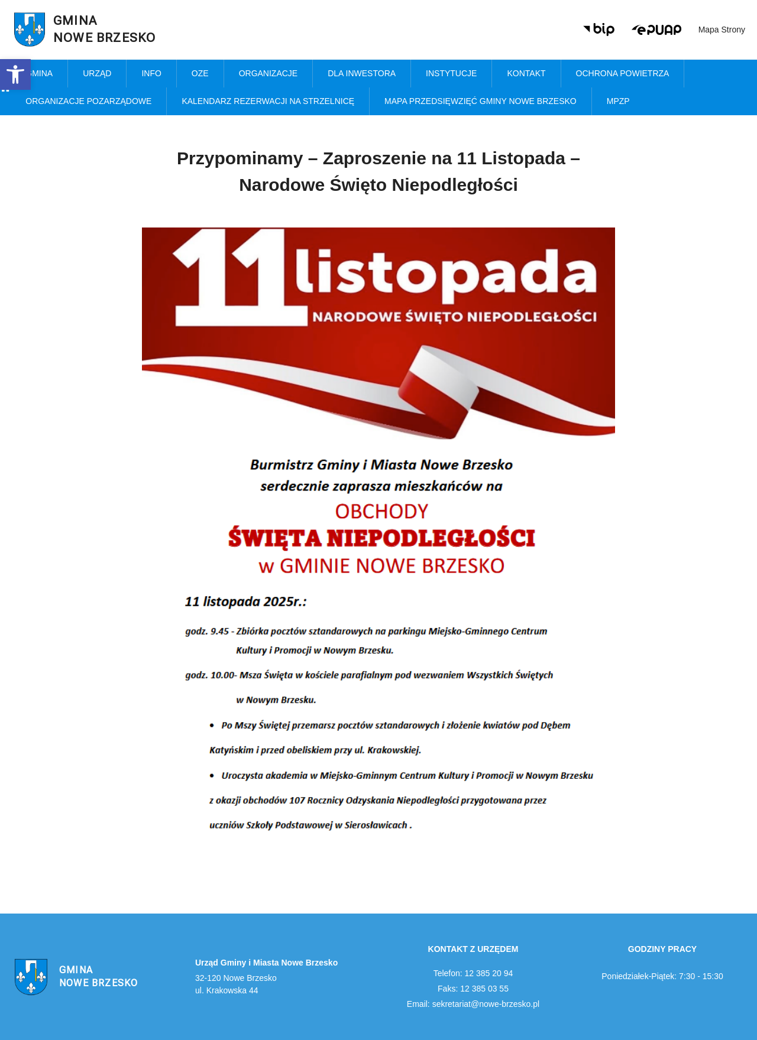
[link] (15, 74)
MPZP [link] (618, 101)
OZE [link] (200, 73)
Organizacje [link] (268, 73)
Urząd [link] (97, 73)
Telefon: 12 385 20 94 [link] (473, 973)
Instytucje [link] (451, 73)
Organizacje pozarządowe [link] (88, 101)
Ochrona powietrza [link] (622, 73)
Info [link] (151, 73)
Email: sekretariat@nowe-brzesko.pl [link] (473, 1004)
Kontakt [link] (526, 73)
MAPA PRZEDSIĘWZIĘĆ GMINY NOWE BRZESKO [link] (480, 101)
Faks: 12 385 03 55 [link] (473, 988)
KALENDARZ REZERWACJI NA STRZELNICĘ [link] (268, 101)
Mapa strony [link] (721, 29)
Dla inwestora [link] (362, 73)
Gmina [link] (39, 73)
